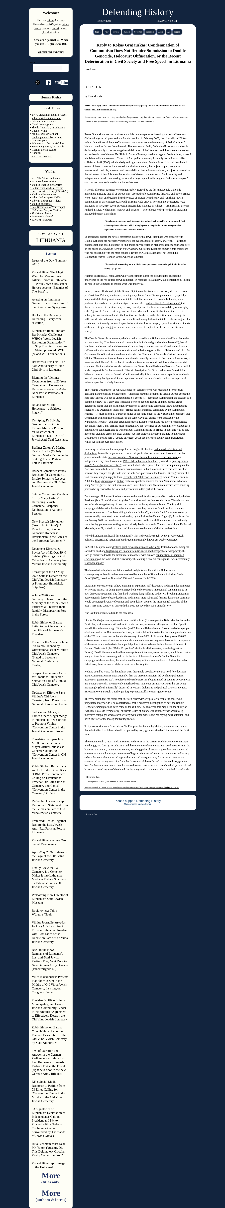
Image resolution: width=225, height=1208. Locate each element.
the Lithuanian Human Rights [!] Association (161, 516)
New (107, 32)
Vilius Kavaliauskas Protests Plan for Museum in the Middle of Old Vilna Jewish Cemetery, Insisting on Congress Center (50, 984)
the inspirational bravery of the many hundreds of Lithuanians (148, 660)
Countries (138, 32)
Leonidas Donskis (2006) (114, 578)
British (120, 481)
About (160, 32)
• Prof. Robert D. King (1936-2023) (49, 191)
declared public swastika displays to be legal (136, 547)
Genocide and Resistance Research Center (160, 366)
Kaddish (36, 152)
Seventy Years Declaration (169, 437)
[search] (48, 68)
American (106, 481)
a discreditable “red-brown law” (163, 303)
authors (50, 20)
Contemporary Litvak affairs (47, 137)
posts (48, 24)
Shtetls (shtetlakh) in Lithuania (48, 127)
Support (177, 32)
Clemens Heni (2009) (144, 578)
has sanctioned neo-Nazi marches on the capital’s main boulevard (143, 457)
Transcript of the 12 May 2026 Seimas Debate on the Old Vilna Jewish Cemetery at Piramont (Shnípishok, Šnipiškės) (49, 579)
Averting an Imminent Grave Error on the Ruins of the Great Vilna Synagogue (50, 303)
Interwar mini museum (44, 121)
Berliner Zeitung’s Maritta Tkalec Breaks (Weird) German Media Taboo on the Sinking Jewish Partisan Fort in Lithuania (50, 455)
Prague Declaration (101, 389)
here (113, 109)
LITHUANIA (51, 240)
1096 (182, 158)
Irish (97, 481)
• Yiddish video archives (43, 194)
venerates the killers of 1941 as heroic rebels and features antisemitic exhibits (126, 362)
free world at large (160, 500)
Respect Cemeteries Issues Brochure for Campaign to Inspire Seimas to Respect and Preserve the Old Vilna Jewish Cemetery (49, 478)
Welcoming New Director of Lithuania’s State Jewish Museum (50, 898)
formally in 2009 (175, 138)
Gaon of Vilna (39, 130)
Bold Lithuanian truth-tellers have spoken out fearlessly (124, 652)
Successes (150, 32)
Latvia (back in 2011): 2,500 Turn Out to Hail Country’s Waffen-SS (112, 782)
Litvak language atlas (43, 124)
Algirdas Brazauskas (130, 500)
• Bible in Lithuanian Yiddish (45, 200)
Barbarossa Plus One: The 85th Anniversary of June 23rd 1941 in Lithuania (48, 365)
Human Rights (51, 97)
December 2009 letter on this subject (142, 477)
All (168, 32)
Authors (126, 32)
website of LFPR (92, 109)
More (50, 1177)
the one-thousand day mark (118, 520)
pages (57, 24)
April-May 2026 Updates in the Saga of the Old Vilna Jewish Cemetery (49, 856)
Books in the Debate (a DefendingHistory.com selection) (46, 318)
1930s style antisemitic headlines (140, 461)
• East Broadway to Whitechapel (47, 207)
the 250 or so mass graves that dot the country (111, 636)
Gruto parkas (159, 370)
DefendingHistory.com (165, 146)
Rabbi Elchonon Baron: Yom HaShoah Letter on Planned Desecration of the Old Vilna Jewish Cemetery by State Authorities (49, 1035)
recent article (127, 134)
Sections (116, 32)
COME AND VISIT (50, 234)
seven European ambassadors (125, 205)
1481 (99, 162)
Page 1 (98, 32)
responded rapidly (94, 563)
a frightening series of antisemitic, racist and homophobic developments (142, 551)
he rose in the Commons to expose (103, 283)
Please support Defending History (138, 801)
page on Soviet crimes (169, 154)
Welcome (50, 13)
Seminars (46, 28)
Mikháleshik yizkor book (45, 133)
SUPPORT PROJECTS (41, 220)
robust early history (112, 441)
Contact (55, 28)
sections (60, 20)
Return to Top (93, 777)
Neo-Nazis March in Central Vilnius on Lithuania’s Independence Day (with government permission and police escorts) (132, 787)
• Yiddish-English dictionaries (46, 184)
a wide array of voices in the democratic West (160, 201)
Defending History (137, 13)
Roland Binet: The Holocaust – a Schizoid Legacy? (46, 408)
